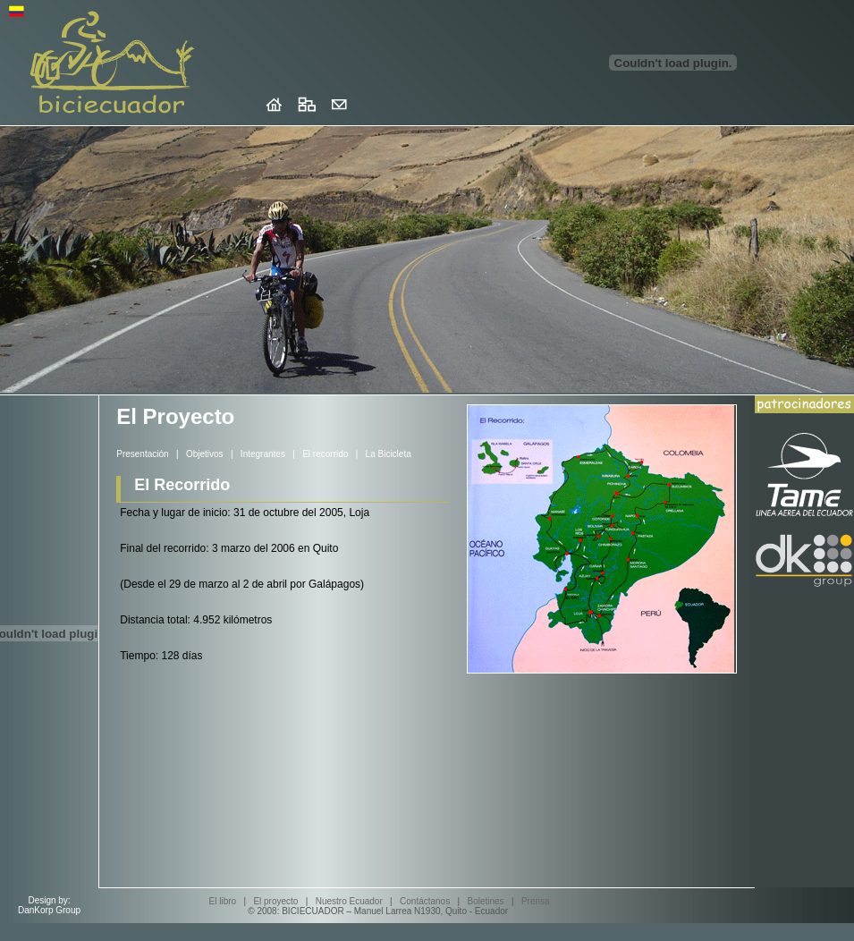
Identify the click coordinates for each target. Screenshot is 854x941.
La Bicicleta (388, 454)
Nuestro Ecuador (349, 901)
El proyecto (275, 901)
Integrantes (263, 454)
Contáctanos (425, 901)
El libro (223, 901)
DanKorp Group (49, 910)
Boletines (484, 901)
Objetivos (205, 454)
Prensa (535, 901)
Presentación (142, 454)
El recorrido (325, 454)
